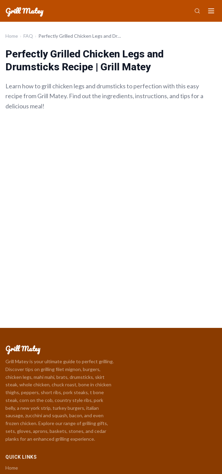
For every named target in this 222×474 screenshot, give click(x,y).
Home (11, 36)
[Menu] (211, 10)
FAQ (28, 36)
